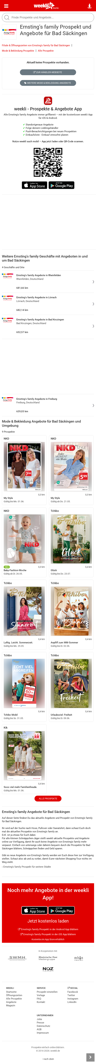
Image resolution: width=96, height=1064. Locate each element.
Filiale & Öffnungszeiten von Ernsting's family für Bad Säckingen (36, 45)
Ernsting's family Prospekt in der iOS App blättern (48, 934)
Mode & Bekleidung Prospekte (18, 50)
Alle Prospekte (46, 50)
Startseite (11, 991)
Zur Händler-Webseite (47, 72)
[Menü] (6, 6)
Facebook (72, 991)
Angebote (11, 1002)
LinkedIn (71, 1002)
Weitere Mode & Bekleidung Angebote (47, 83)
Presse (40, 1022)
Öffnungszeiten (14, 995)
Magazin (10, 1005)
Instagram (72, 998)
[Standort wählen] (90, 6)
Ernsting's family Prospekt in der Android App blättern (48, 929)
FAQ (39, 998)
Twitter (71, 995)
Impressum (43, 1032)
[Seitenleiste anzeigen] (90, 1057)
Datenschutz (43, 1026)
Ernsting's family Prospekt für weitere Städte (26, 866)
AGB (39, 1029)
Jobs (39, 1019)
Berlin (56, 8)
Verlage (41, 995)
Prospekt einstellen (47, 991)
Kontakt (41, 1002)
